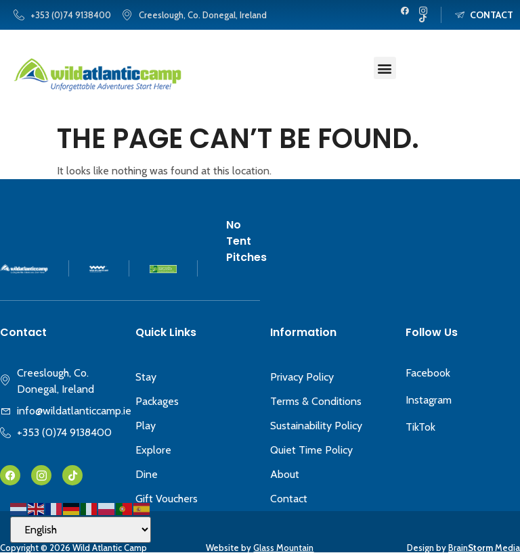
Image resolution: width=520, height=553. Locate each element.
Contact (288, 498)
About (284, 474)
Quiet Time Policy (311, 449)
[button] (385, 68)
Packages (157, 401)
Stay (145, 376)
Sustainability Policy (316, 425)
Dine (146, 474)
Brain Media (484, 547)
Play (145, 425)
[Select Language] (80, 529)
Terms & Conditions (316, 401)
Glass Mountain (283, 547)
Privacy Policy (302, 376)
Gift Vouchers (166, 498)
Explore (153, 449)
